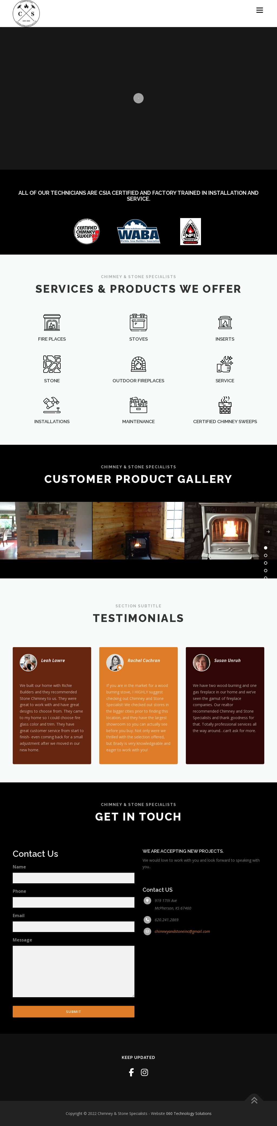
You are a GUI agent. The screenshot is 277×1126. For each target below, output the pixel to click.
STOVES (138, 360)
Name (19, 955)
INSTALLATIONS (52, 437)
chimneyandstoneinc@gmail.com (182, 1019)
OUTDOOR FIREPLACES (138, 401)
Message (22, 1028)
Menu (259, 10)
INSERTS (225, 360)
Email (19, 1004)
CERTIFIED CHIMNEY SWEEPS (225, 437)
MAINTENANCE (138, 437)
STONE (52, 401)
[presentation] (9, 532)
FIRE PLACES (52, 360)
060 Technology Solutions (189, 1113)
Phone (19, 979)
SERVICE (225, 401)
